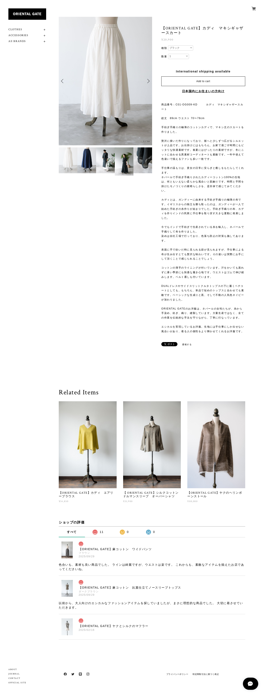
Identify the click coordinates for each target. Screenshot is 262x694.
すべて (72, 532)
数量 (164, 56)
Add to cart (203, 81)
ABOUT (12, 669)
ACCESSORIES (18, 35)
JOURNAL (14, 674)
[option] (105, 81)
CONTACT (14, 678)
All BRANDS (17, 41)
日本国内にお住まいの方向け (203, 91)
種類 (164, 48)
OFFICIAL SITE (17, 682)
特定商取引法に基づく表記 (206, 674)
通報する (187, 344)
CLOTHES (15, 29)
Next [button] (148, 81)
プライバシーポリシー (177, 674)
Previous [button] (63, 81)
